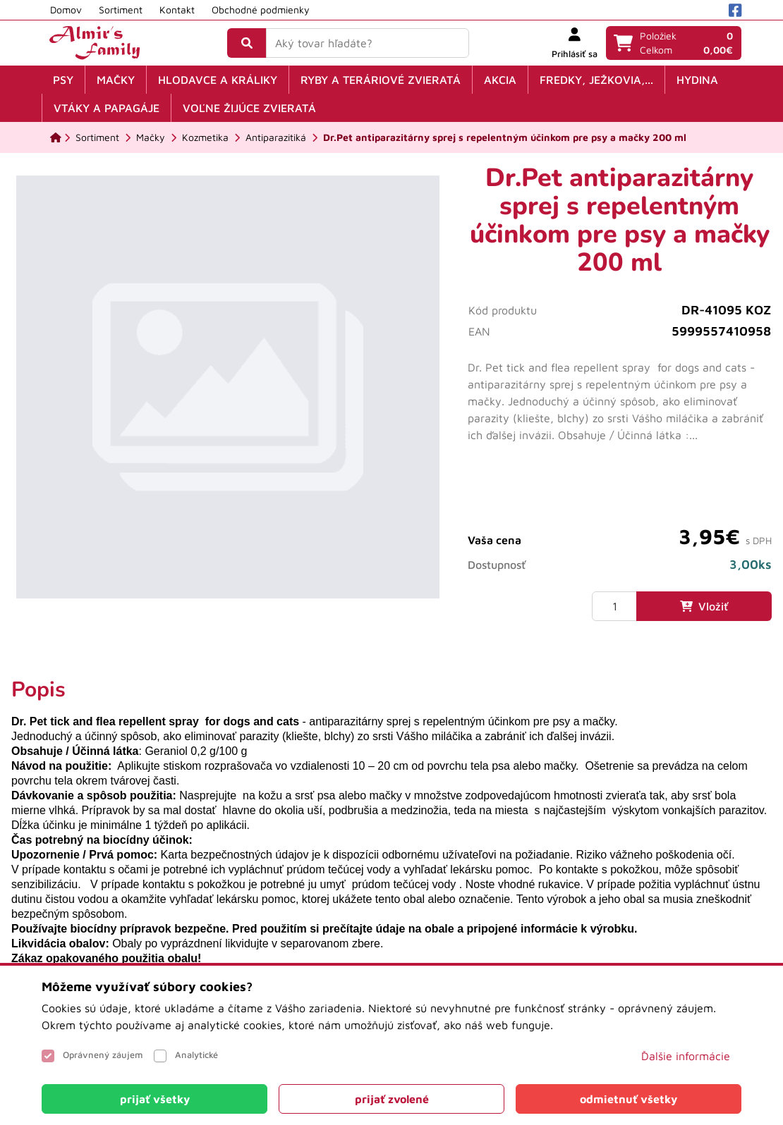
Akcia (500, 79)
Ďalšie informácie (685, 1056)
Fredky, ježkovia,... (596, 79)
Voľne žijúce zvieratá (249, 108)
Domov (66, 10)
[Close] (154, 1099)
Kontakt (177, 10)
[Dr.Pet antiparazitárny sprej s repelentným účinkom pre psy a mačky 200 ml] (504, 137)
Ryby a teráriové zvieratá (381, 79)
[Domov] (55, 137)
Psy (63, 79)
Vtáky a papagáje (106, 108)
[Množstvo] (614, 606)
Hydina (697, 79)
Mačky (116, 79)
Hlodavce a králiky (217, 79)
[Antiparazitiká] (276, 137)
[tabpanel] (391, 836)
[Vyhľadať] (247, 43)
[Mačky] (150, 137)
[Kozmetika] (205, 137)
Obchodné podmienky (261, 10)
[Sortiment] (97, 137)
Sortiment (120, 10)
